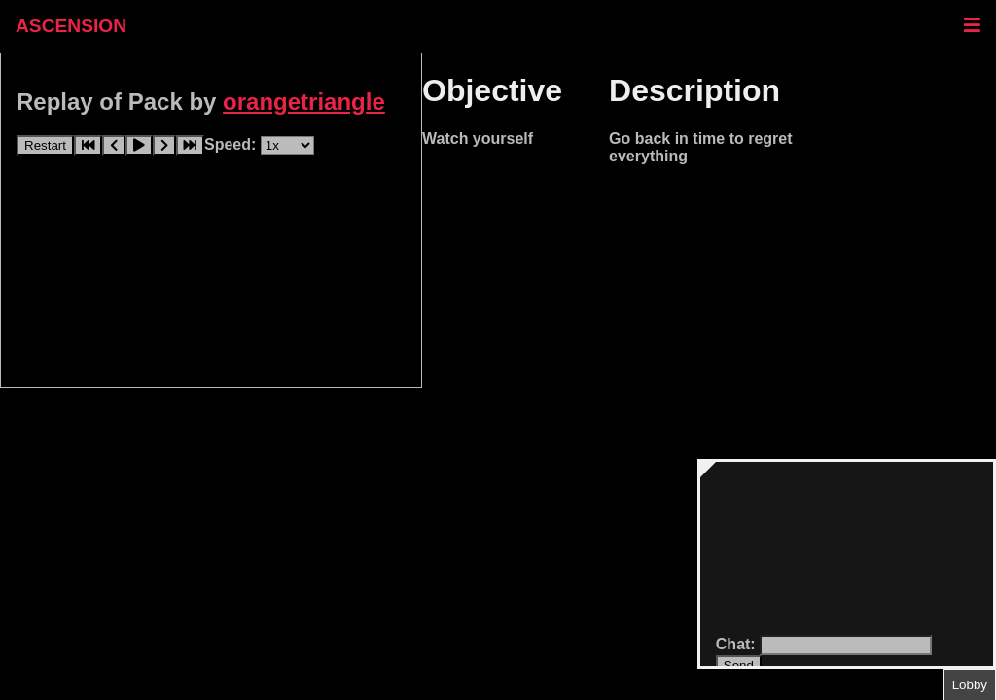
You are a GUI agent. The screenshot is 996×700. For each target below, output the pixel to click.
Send (739, 665)
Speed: (232, 144)
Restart (45, 145)
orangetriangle (304, 101)
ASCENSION (71, 26)
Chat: (738, 644)
